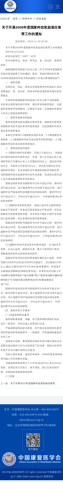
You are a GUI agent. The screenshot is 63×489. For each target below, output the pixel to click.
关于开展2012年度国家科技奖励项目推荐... (33, 383)
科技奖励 (41, 18)
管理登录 (48, 476)
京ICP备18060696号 (13, 472)
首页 (15, 18)
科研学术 (27, 18)
